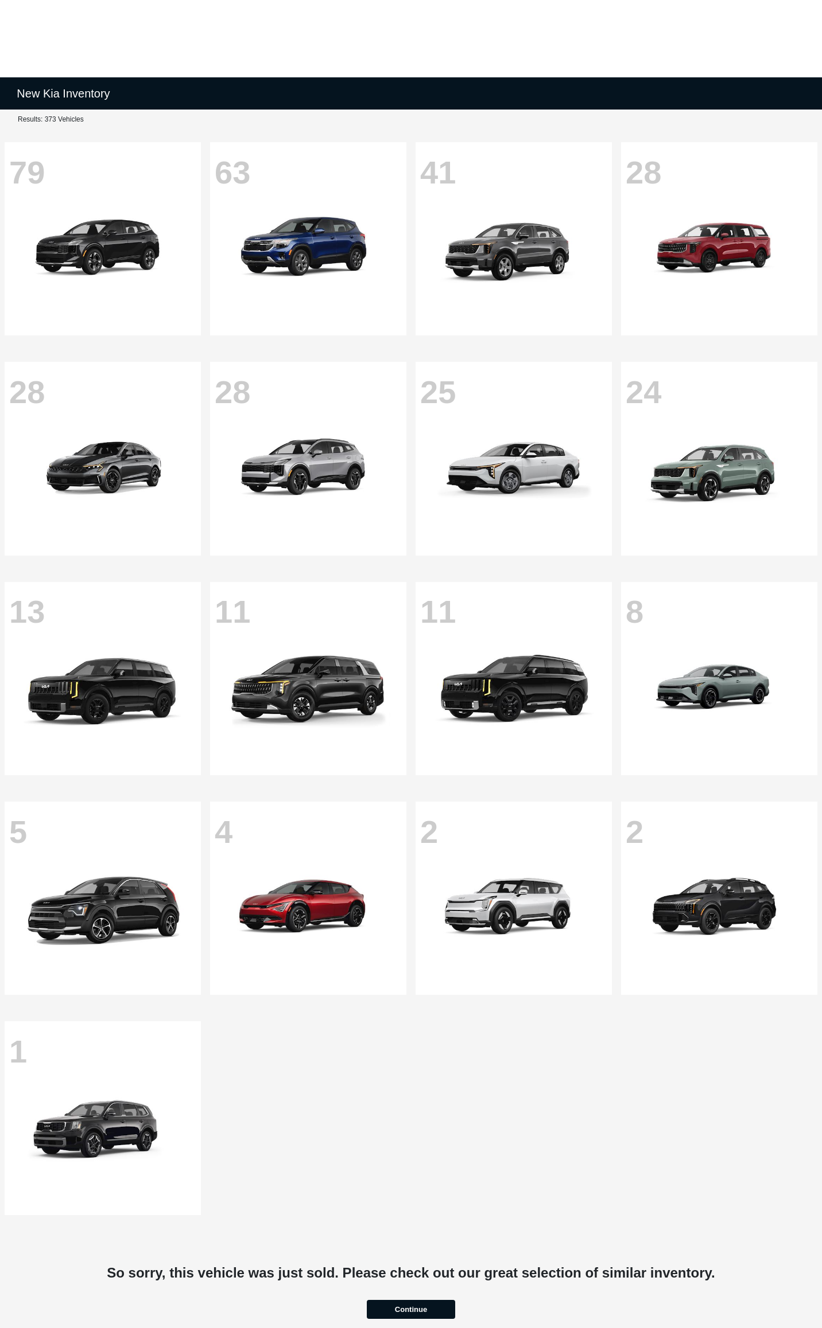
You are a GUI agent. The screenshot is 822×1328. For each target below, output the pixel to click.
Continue (411, 1309)
